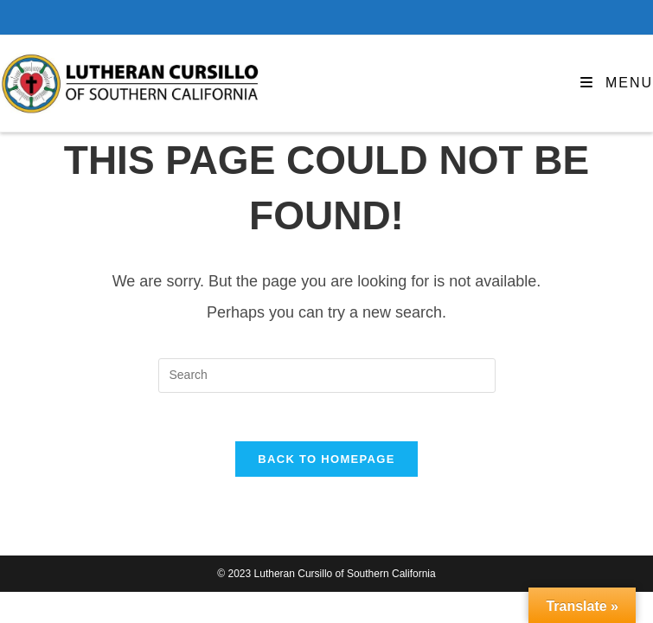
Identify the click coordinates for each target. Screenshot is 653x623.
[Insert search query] (327, 375)
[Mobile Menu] (616, 82)
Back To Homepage (326, 463)
